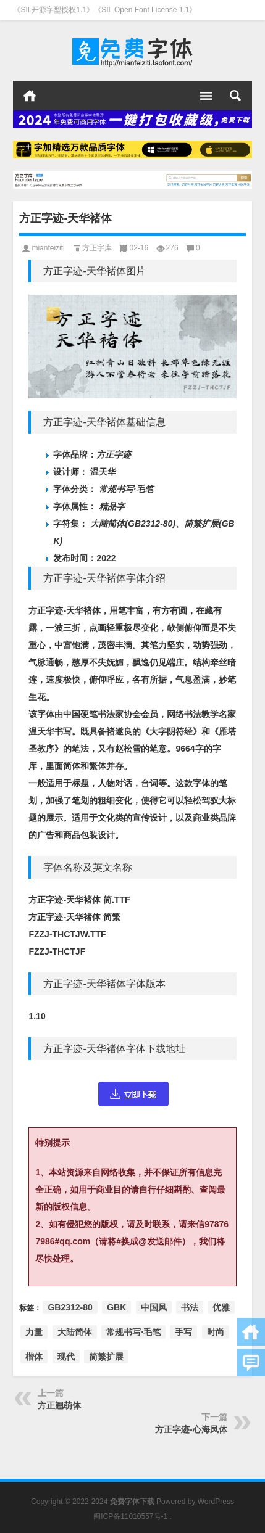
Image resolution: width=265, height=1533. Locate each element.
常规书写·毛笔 (133, 1332)
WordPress (216, 1501)
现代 (66, 1357)
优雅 (221, 1307)
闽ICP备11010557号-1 (130, 1516)
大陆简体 (74, 1332)
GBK (116, 1307)
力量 (34, 1332)
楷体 (34, 1357)
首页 (29, 95)
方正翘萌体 (59, 1405)
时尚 (215, 1332)
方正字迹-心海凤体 (191, 1429)
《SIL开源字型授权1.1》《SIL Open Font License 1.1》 (104, 10)
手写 (183, 1332)
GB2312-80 (70, 1307)
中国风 (154, 1307)
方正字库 (97, 248)
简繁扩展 (106, 1357)
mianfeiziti (48, 248)
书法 (189, 1307)
